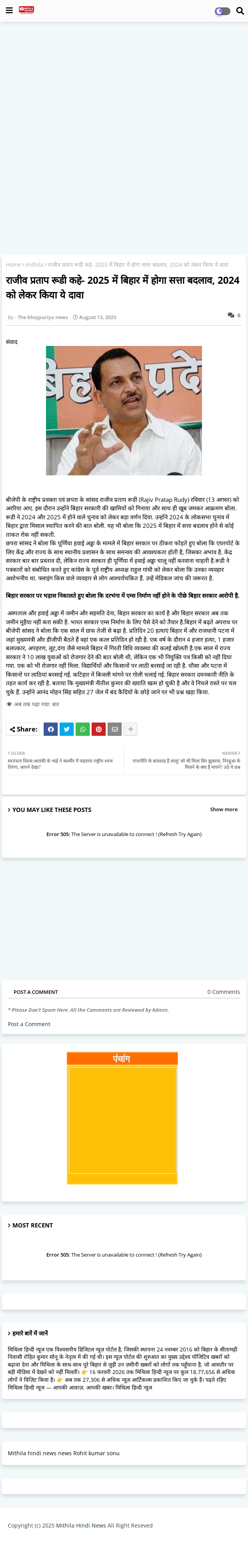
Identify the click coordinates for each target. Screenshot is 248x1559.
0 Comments (223, 991)
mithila (34, 264)
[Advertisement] (124, 84)
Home (13, 264)
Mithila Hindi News (81, 1525)
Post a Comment (29, 1024)
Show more (223, 809)
